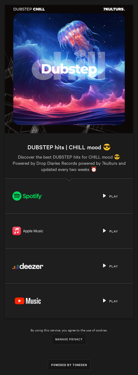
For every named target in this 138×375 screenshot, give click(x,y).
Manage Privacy (69, 339)
